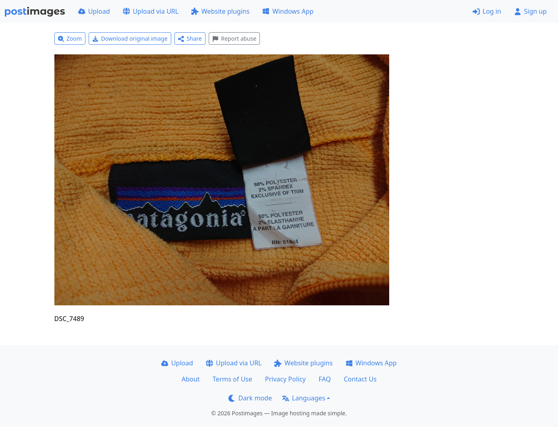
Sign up (530, 11)
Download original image (130, 38)
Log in (487, 11)
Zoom (70, 38)
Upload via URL (150, 11)
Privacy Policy (285, 379)
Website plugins (220, 11)
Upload (94, 11)
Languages (303, 398)
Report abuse (234, 38)
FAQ (325, 379)
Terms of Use (232, 379)
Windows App (287, 11)
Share (190, 38)
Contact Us (360, 379)
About (190, 379)
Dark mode (250, 398)
